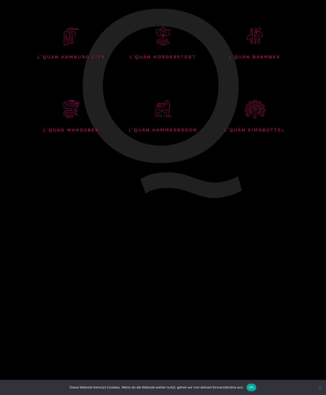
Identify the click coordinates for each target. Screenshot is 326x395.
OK (251, 387)
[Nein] (319, 387)
